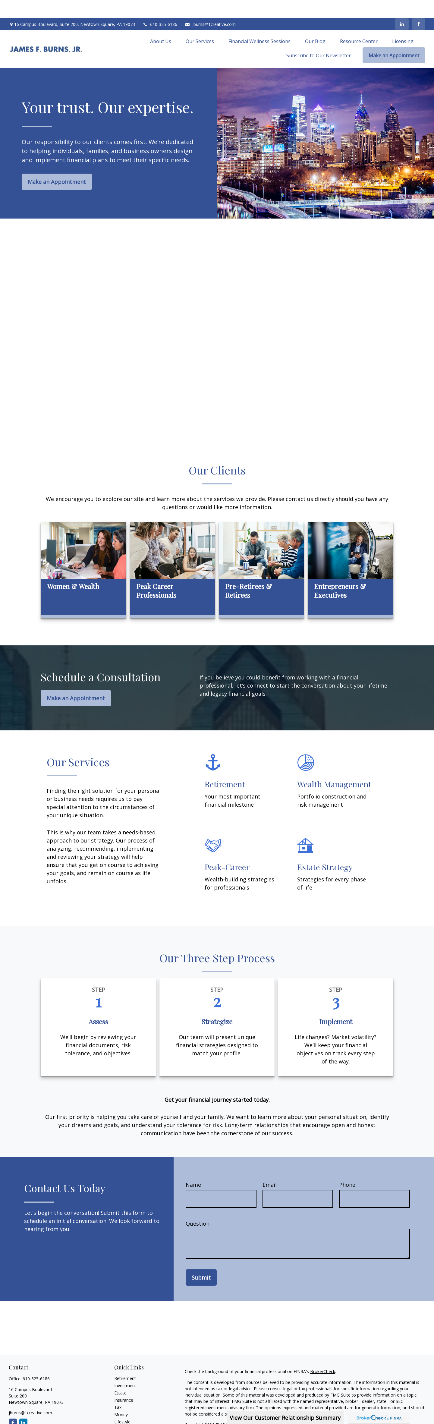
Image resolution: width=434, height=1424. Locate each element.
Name (193, 1166)
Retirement (125, 1360)
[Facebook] (418, 6)
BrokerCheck (322, 1353)
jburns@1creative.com (210, 6)
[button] (160, 23)
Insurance (123, 1382)
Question (197, 1205)
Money (121, 1396)
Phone (347, 1166)
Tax (117, 1389)
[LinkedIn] (402, 6)
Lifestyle (122, 1404)
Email (270, 1166)
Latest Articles (128, 1411)
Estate (120, 1375)
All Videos (123, 1418)
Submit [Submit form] (201, 1259)
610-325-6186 (160, 6)
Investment (125, 1367)
